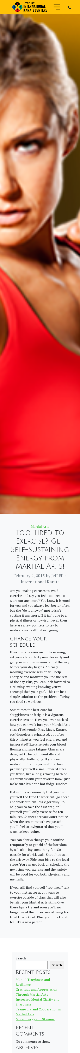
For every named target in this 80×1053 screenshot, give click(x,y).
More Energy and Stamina (35, 1019)
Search (21, 958)
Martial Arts (40, 526)
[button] (69, 7)
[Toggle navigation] (57, 7)
